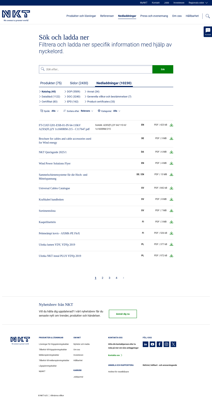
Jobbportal (78, 377)
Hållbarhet (192, 16)
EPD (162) (71, 101)
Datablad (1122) (49, 96)
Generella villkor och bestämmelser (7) (107, 96)
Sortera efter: (73, 111)
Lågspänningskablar (48, 366)
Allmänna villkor (57, 395)
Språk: (47, 111)
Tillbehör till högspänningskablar (53, 349)
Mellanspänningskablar (49, 355)
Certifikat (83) (48, 101)
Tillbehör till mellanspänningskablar (54, 360)
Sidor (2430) (79, 83)
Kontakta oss (114, 355)
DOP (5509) (72, 91)
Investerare (179, 2)
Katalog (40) (47, 91)
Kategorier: (106, 111)
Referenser (107, 16)
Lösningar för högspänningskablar (54, 344)
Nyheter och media (81, 344)
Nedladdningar (127, 16)
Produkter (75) (51, 83)
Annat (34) (91, 91)
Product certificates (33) (99, 101)
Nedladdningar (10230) (113, 83)
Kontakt (156, 2)
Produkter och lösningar (81, 16)
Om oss (177, 16)
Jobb (166, 2)
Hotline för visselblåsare (118, 372)
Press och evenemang (154, 16)
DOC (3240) (72, 96)
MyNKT (143, 2)
